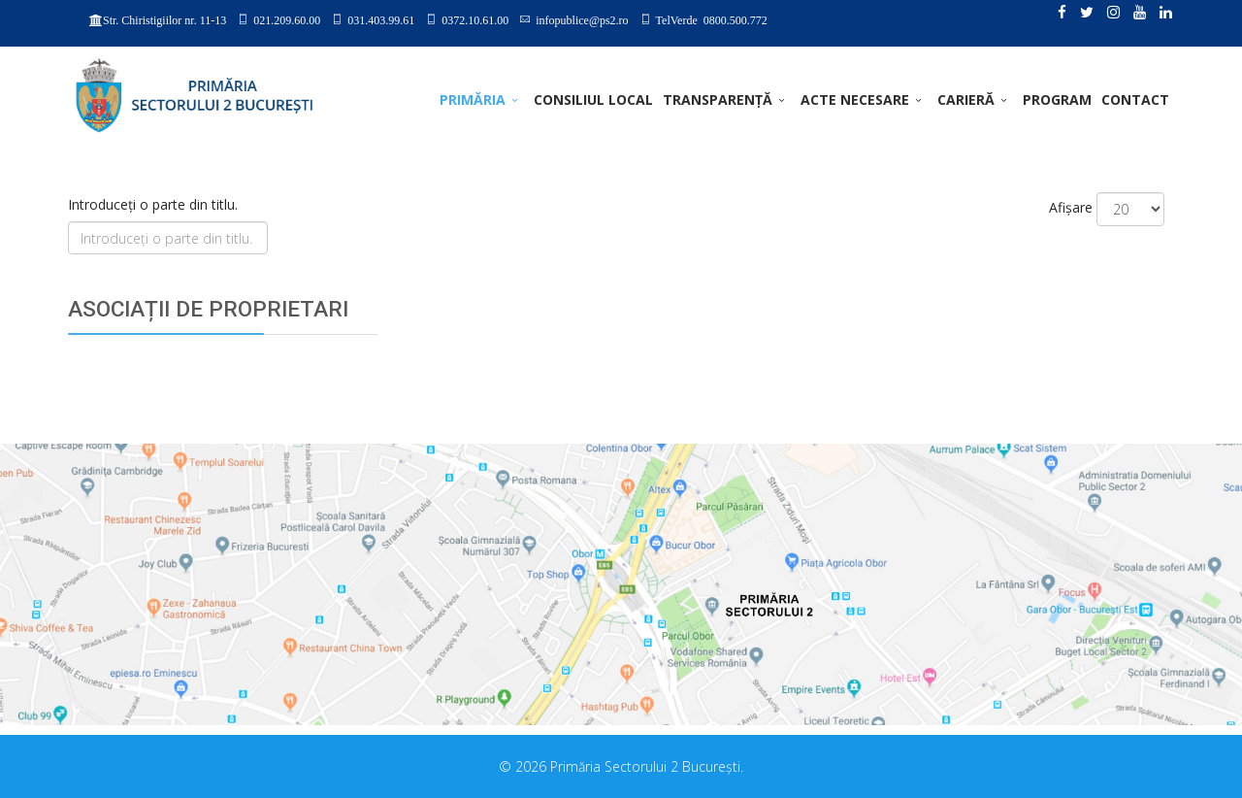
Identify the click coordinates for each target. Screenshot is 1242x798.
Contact (1135, 99)
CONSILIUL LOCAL (593, 99)
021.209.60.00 (286, 19)
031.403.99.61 (380, 19)
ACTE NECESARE (855, 99)
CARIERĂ (966, 99)
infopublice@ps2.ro (582, 19)
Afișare (1071, 207)
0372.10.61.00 (474, 19)
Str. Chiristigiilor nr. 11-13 (164, 20)
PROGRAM (1057, 99)
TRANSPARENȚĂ (717, 99)
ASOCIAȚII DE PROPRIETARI (208, 309)
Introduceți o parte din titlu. (155, 204)
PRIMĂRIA (473, 99)
